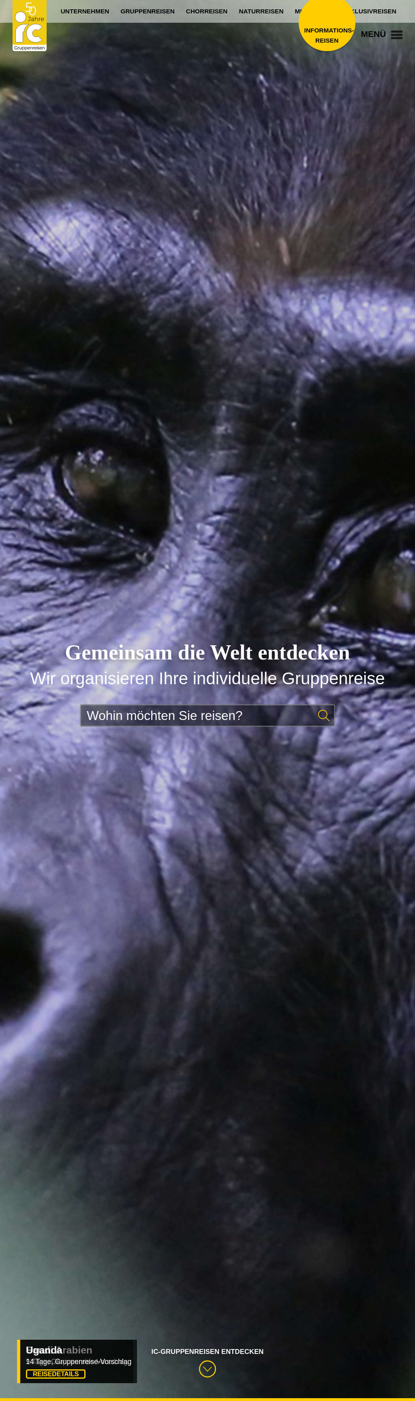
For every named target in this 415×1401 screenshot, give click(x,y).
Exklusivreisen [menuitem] (369, 11)
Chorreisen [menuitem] (207, 11)
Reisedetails (56, 1374)
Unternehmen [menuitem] (85, 11)
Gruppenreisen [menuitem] (147, 11)
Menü (382, 34)
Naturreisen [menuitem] (261, 11)
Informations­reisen (327, 35)
